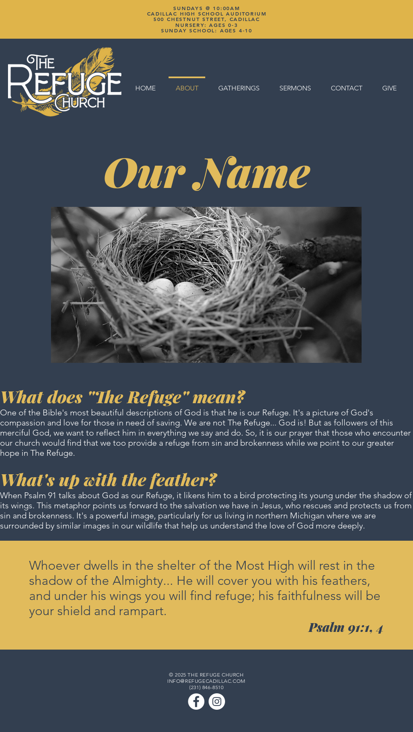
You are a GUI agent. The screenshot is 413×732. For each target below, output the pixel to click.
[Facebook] (196, 701)
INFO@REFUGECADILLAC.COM (206, 681)
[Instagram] (217, 701)
